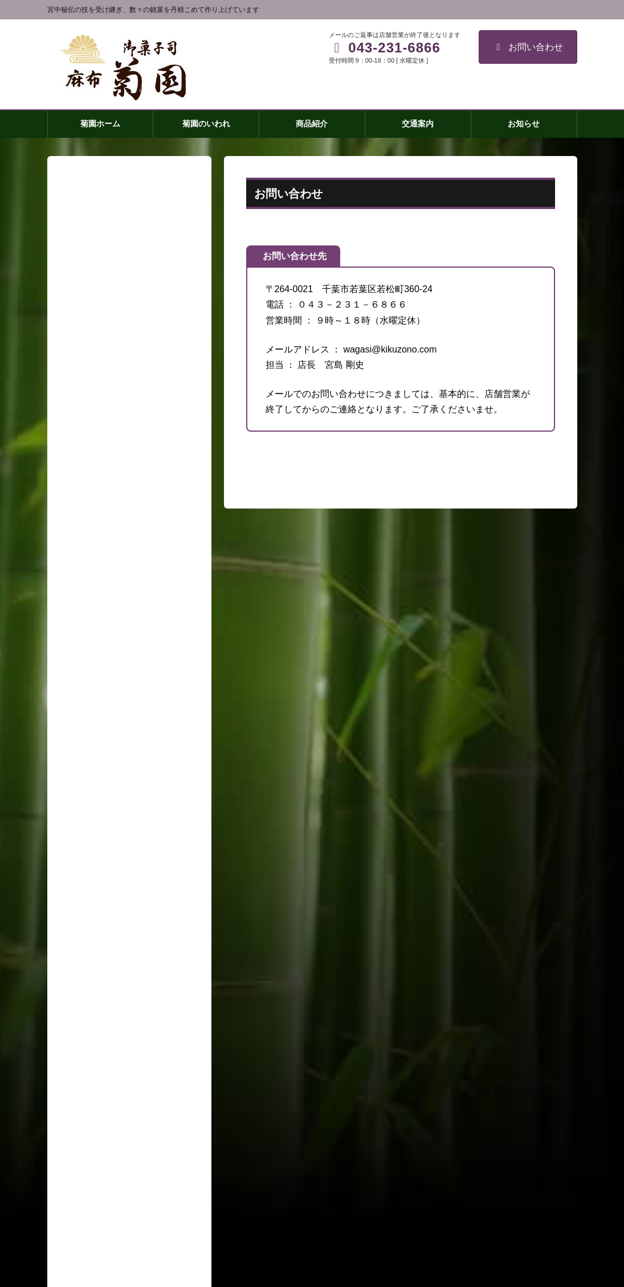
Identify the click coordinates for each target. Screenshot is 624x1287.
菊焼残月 (95, 935)
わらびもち (99, 1067)
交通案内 (87, 1111)
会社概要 (87, 1133)
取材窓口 (87, 1155)
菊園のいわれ (95, 891)
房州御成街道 (103, 1045)
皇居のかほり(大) (109, 979)
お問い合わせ (528, 47)
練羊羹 (91, 1023)
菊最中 (91, 957)
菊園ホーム (91, 869)
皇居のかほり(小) (109, 1001)
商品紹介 (87, 913)
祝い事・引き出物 (110, 1089)
